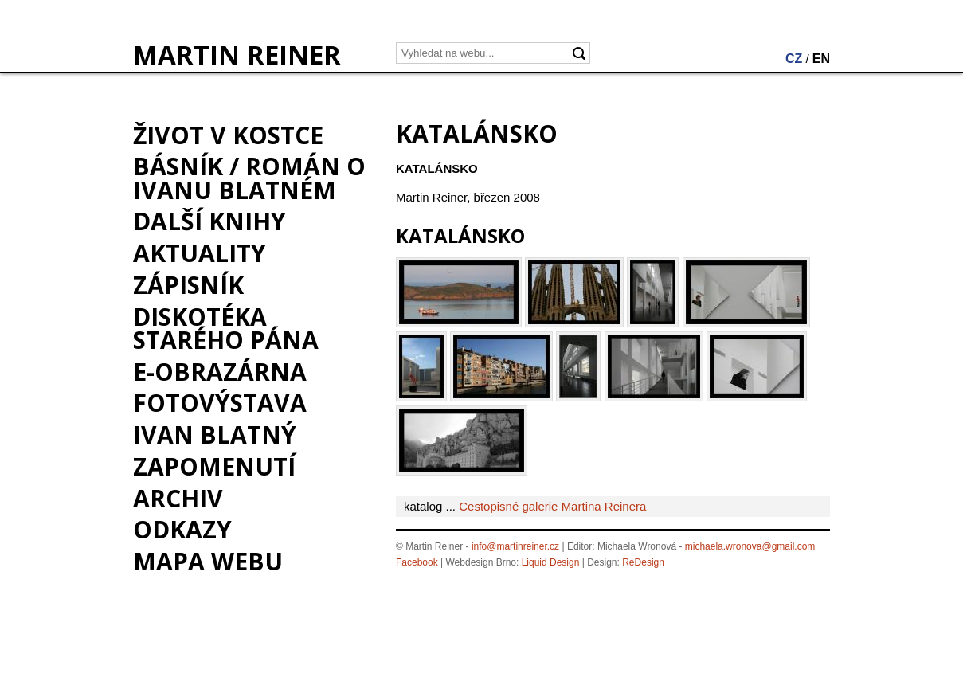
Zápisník (188, 284)
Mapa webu (208, 561)
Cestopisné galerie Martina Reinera (552, 506)
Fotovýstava (220, 402)
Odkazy (182, 529)
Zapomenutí (214, 466)
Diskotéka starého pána (226, 328)
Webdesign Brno (481, 562)
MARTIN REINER (237, 55)
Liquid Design (551, 562)
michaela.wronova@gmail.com (750, 546)
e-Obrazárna (220, 371)
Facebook (417, 562)
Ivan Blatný (214, 434)
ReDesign (643, 562)
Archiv (178, 498)
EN (821, 58)
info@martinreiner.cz (515, 546)
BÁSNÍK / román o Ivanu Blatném (249, 178)
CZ (793, 58)
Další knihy (209, 221)
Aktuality (199, 253)
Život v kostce (228, 135)
